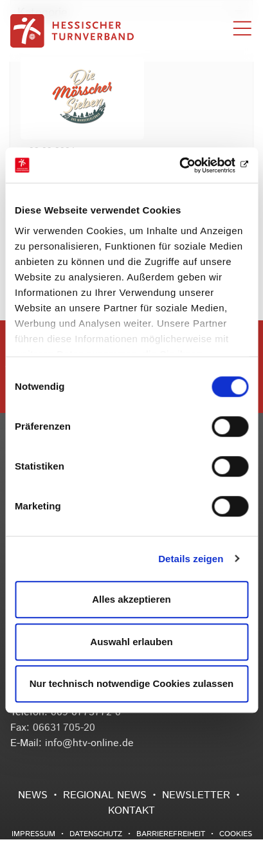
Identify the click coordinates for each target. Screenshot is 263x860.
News (33, 795)
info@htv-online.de (89, 743)
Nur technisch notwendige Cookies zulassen (132, 683)
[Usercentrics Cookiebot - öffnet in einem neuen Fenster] (192, 165)
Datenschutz (95, 833)
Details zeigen (190, 558)
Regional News (105, 795)
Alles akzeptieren (131, 599)
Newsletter (196, 795)
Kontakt (131, 810)
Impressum (33, 833)
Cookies (235, 833)
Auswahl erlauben (131, 641)
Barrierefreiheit (170, 833)
